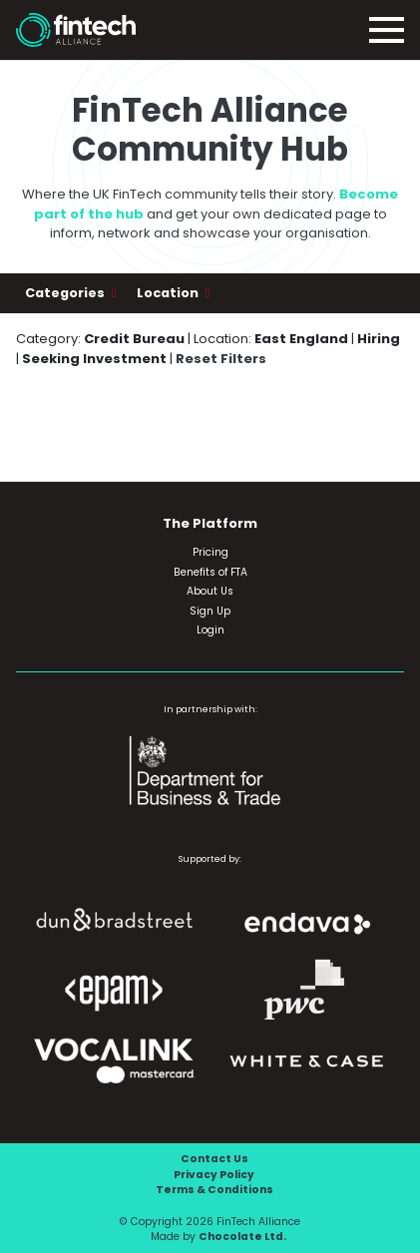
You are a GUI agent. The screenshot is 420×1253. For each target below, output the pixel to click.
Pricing (210, 552)
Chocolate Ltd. (242, 1236)
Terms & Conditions (214, 1189)
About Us (210, 591)
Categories (66, 292)
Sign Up (210, 611)
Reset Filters (221, 358)
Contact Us (214, 1158)
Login (210, 630)
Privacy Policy (214, 1174)
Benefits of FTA (210, 572)
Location (169, 292)
